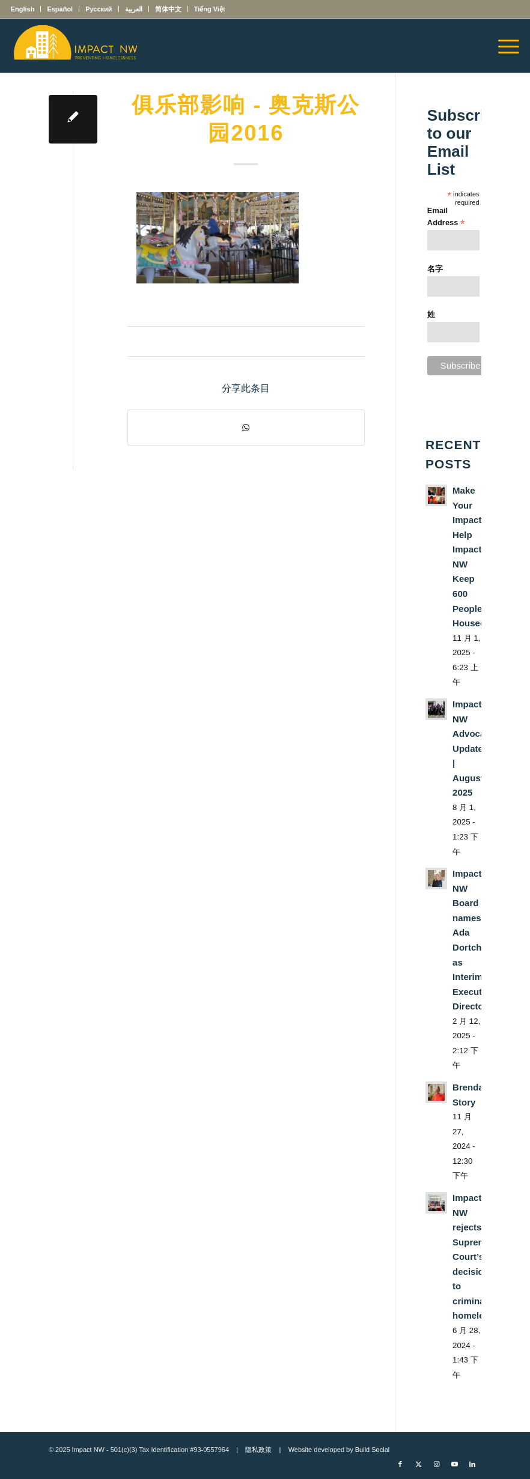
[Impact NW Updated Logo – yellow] (75, 46)
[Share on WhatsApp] (246, 427)
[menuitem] (26, 9)
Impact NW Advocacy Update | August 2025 (473, 748)
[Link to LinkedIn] (472, 1464)
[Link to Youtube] (454, 1464)
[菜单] (502, 46)
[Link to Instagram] (436, 1464)
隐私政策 (258, 1449)
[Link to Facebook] (400, 1464)
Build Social (372, 1449)
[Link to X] (418, 1464)
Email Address (446, 217)
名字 (435, 268)
